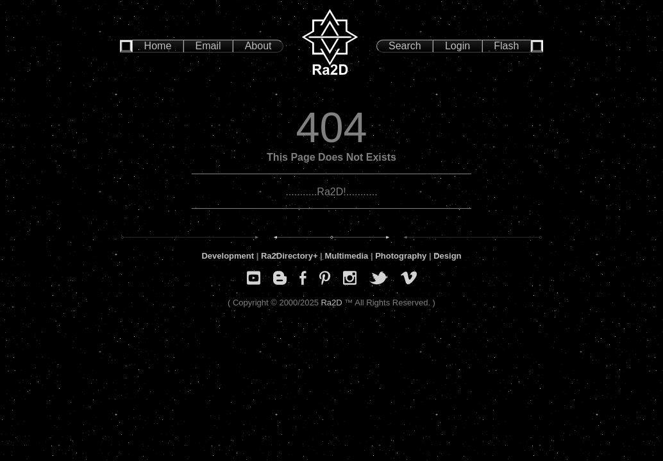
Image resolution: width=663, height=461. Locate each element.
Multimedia (346, 256)
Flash (506, 45)
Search (405, 45)
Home (158, 45)
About (258, 45)
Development (227, 256)
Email (208, 45)
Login (457, 45)
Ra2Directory (287, 256)
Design (447, 256)
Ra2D (331, 302)
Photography (400, 256)
